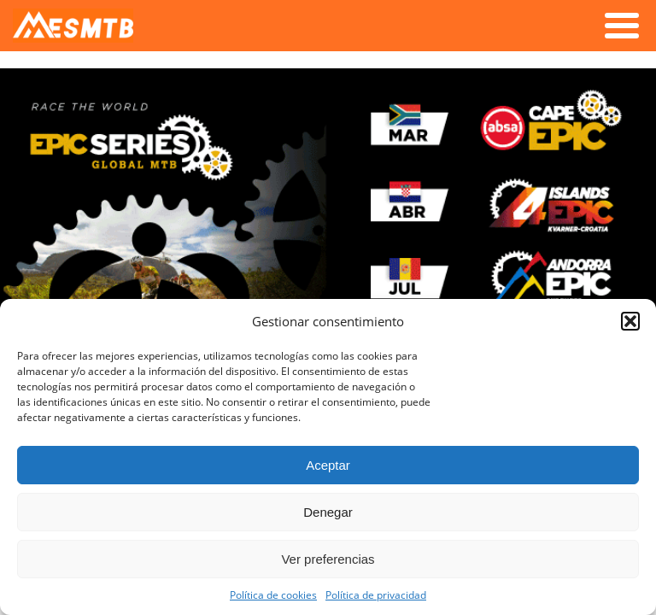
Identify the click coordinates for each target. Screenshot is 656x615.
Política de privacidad (375, 594)
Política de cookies (273, 594)
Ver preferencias (327, 559)
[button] (630, 321)
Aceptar (328, 465)
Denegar (328, 512)
